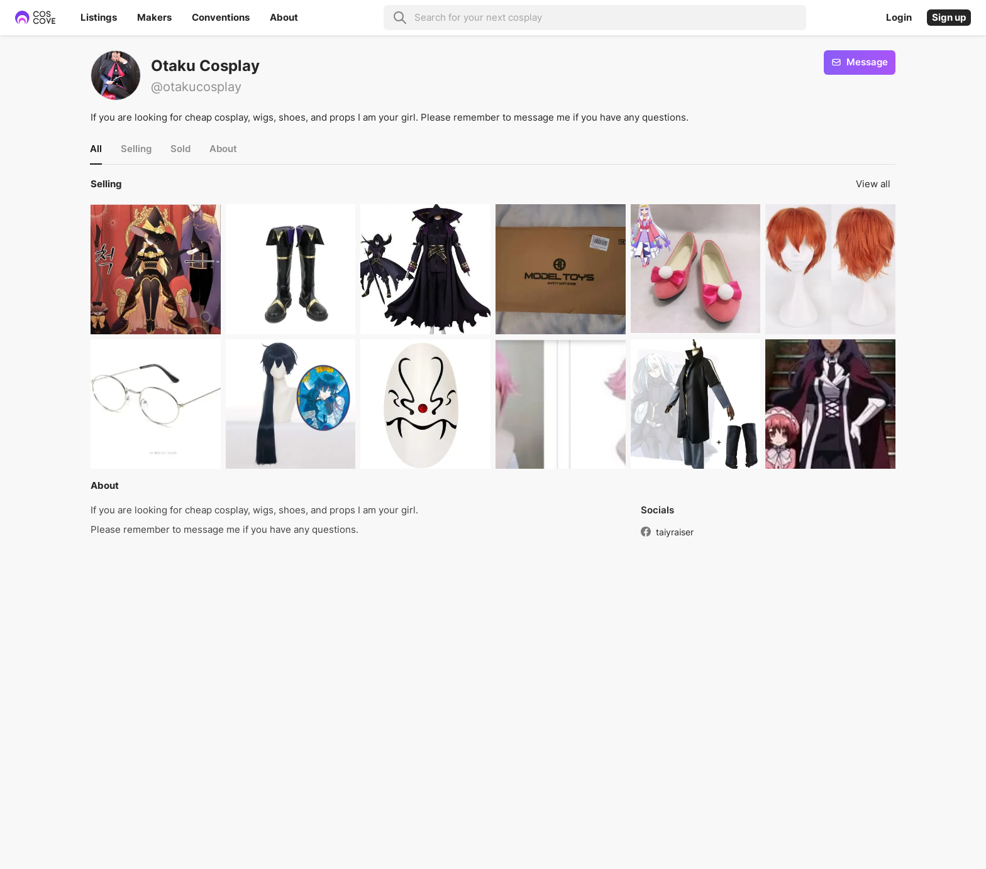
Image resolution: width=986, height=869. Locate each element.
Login (899, 17)
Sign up (949, 17)
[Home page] (42, 18)
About (284, 17)
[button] (156, 269)
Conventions (221, 17)
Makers (154, 17)
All (96, 149)
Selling (136, 149)
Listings (98, 17)
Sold (180, 149)
